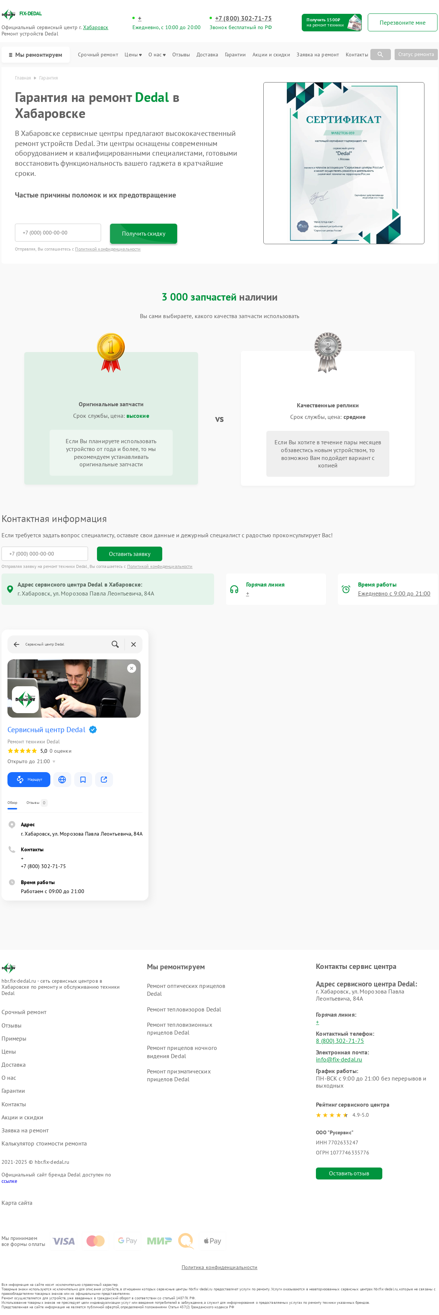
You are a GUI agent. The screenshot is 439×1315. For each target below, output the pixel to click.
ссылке (9, 1181)
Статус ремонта (416, 54)
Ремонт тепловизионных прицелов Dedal (179, 1028)
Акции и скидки (271, 55)
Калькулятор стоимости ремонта (44, 1143)
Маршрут (29, 779)
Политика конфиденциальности (220, 1267)
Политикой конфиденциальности (108, 249)
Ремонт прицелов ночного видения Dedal (182, 1051)
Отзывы (181, 55)
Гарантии (235, 55)
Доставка (207, 55)
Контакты (357, 55)
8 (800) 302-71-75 (340, 1040)
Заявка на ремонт (318, 55)
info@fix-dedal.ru (339, 1059)
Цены (133, 55)
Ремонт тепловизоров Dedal (184, 1009)
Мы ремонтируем (35, 54)
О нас (157, 55)
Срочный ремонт (98, 55)
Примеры (14, 1038)
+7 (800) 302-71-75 (243, 18)
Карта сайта (17, 1202)
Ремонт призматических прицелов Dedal (179, 1075)
